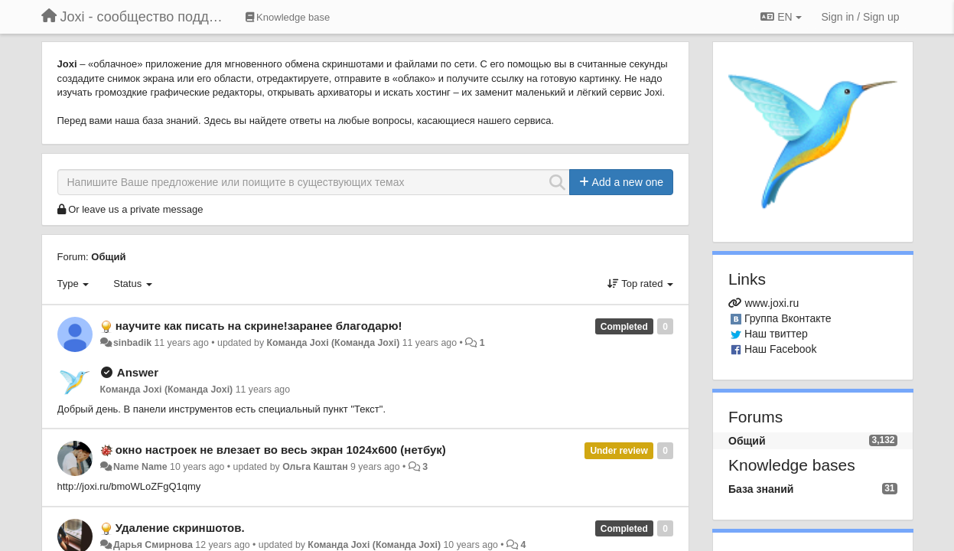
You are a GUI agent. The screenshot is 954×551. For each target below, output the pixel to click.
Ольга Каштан (315, 466)
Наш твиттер (776, 334)
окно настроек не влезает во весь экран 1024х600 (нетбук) (281, 449)
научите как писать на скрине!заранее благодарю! (259, 325)
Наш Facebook (780, 349)
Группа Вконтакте (788, 318)
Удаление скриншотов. (180, 527)
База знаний (760, 489)
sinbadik (132, 342)
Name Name (140, 466)
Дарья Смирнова (153, 545)
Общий (108, 256)
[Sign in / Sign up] (861, 17)
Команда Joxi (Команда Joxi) (333, 342)
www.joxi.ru (771, 303)
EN (780, 17)
